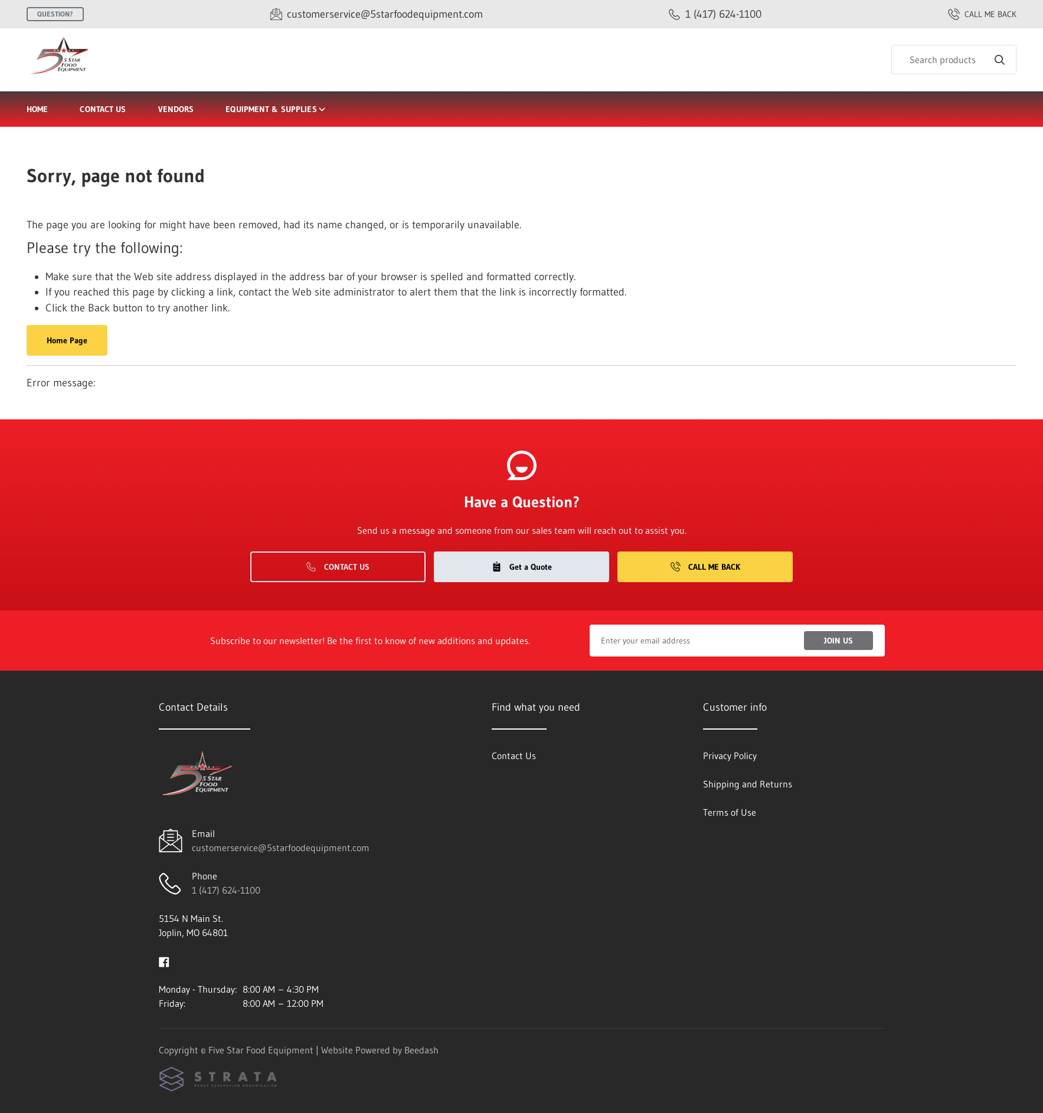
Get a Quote (522, 567)
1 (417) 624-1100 (226, 890)
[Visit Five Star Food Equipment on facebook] (164, 961)
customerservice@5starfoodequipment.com (281, 847)
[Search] (953, 59)
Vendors (176, 109)
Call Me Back (705, 567)
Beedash (421, 1050)
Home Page (67, 340)
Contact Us (103, 109)
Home (37, 109)
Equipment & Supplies (275, 109)
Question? (55, 13)
